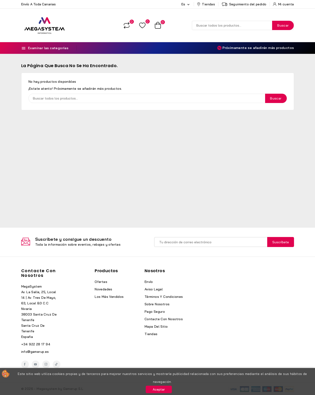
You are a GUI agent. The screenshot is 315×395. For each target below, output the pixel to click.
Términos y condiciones (164, 297)
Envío (149, 282)
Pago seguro (155, 311)
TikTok (56, 364)
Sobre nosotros (157, 304)
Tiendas (151, 334)
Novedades (103, 289)
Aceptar (159, 389)
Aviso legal (154, 289)
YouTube (35, 364)
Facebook (25, 364)
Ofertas (101, 282)
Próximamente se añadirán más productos (255, 48)
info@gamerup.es (35, 352)
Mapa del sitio (156, 326)
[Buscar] (243, 25)
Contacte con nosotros (38, 273)
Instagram (46, 364)
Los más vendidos (109, 297)
